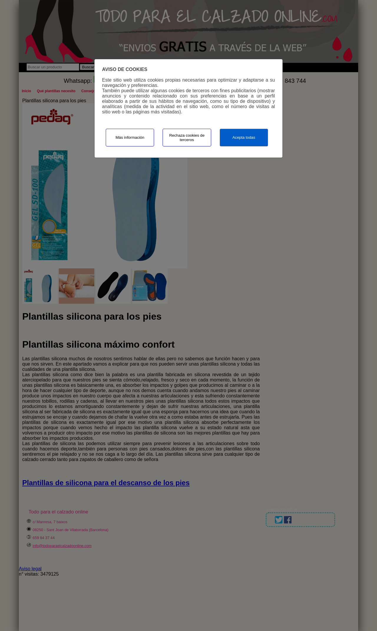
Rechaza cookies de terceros (186, 137)
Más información (129, 137)
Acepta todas (243, 137)
